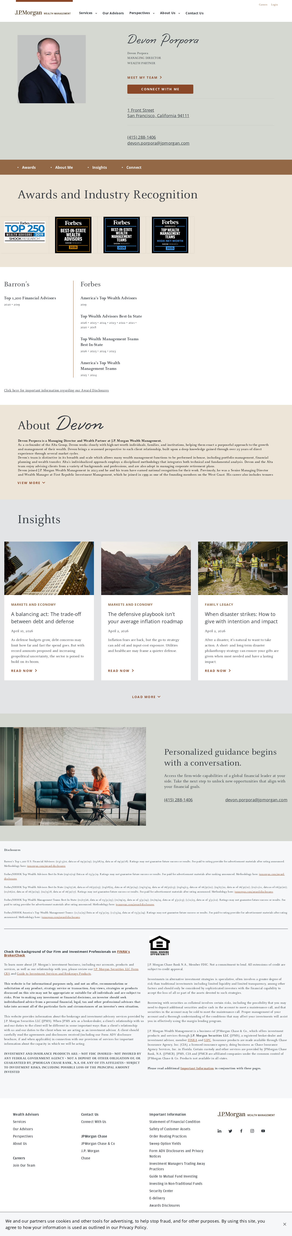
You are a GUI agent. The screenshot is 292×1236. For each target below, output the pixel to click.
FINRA (192, 1040)
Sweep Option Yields (165, 1143)
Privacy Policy (132, 1227)
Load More (144, 697)
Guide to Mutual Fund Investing (173, 1176)
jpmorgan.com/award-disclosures (46, 866)
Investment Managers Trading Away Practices (177, 1166)
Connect (133, 167)
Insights (99, 167)
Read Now (22, 670)
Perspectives (142, 13)
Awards (29, 167)
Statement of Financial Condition (174, 1122)
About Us (170, 13)
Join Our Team (24, 1165)
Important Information (197, 1068)
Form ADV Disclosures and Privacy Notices (176, 1153)
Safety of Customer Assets (169, 1129)
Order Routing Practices (168, 1136)
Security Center (161, 1191)
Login (274, 4)
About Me (64, 167)
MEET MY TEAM (142, 77)
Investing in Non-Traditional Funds (175, 1184)
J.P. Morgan (90, 1151)
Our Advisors (23, 1129)
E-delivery (157, 1198)
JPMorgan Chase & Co (98, 1143)
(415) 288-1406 (178, 799)
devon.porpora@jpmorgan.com (158, 143)
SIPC (207, 1040)
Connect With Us (93, 1122)
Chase (86, 1158)
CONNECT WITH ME (160, 89)
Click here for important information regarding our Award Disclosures (56, 390)
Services (88, 13)
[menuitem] (113, 13)
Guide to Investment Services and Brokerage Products (54, 974)
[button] (285, 1224)
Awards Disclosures (164, 1205)
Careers (263, 4)
